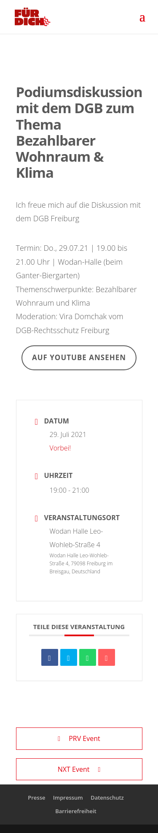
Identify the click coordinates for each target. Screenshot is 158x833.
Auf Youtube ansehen (79, 357)
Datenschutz (107, 797)
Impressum (68, 797)
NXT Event (79, 769)
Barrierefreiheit (75, 811)
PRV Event (79, 738)
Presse (36, 797)
